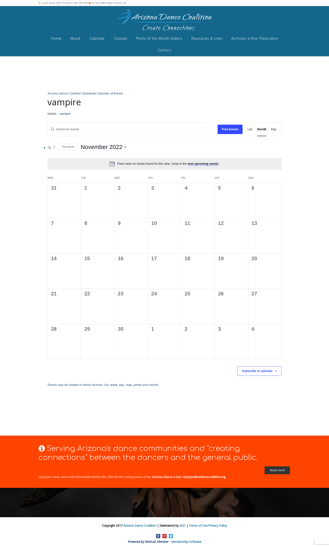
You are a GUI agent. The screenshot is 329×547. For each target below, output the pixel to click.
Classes (120, 37)
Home (56, 37)
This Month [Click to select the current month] (68, 145)
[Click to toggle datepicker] (103, 146)
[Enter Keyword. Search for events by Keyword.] (133, 128)
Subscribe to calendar (257, 369)
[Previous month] (48, 146)
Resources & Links (206, 37)
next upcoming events (202, 162)
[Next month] (54, 146)
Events (51, 112)
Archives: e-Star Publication (254, 37)
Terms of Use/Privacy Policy (208, 524)
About (75, 37)
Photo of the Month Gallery (159, 37)
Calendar (97, 37)
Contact (164, 49)
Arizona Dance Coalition (139, 524)
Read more (277, 469)
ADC (182, 524)
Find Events (230, 128)
